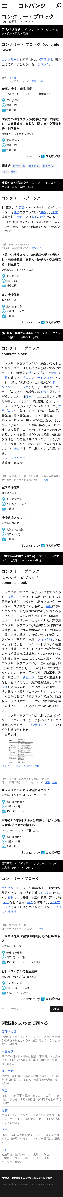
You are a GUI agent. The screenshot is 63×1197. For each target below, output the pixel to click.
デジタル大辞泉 (11, 29)
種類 (43, 217)
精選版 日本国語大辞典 (15, 182)
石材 (11, 897)
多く (34, 217)
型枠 (49, 606)
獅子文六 (48, 165)
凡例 (40, 81)
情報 (33, 81)
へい (6, 902)
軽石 (30, 902)
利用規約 (6, 1178)
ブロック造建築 (15, 458)
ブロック (43, 64)
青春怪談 (34, 165)
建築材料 (46, 59)
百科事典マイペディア (15, 863)
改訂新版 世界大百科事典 (17, 333)
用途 (19, 217)
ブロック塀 (44, 639)
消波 (5, 687)
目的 (55, 373)
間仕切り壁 (19, 165)
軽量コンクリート (43, 724)
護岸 (28, 396)
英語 (22, 207)
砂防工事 (28, 677)
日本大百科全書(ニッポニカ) (18, 556)
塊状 (11, 597)
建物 (16, 448)
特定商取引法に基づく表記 (25, 1178)
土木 (55, 212)
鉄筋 (31, 373)
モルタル (46, 892)
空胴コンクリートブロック (37, 377)
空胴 (5, 377)
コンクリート (10, 59)
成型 (43, 212)
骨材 (13, 171)
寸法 (16, 212)
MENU (4, 6)
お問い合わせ (45, 1178)
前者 (43, 391)
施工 (5, 171)
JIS (18, 401)
